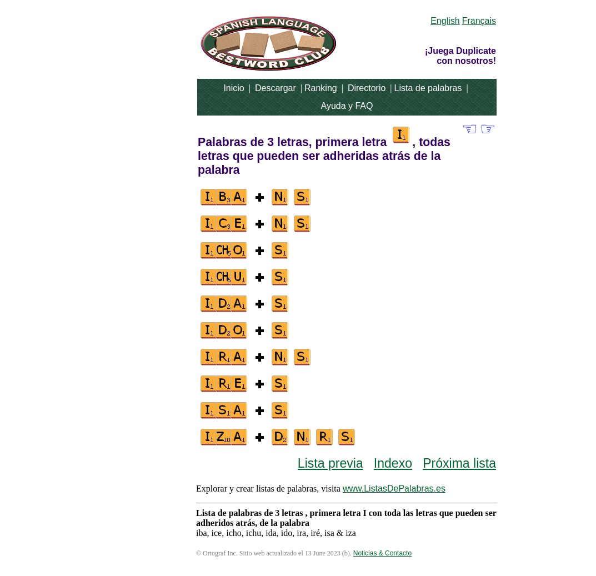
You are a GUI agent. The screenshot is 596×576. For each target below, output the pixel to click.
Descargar (275, 88)
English (444, 21)
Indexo (393, 463)
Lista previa (330, 463)
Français (479, 21)
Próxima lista (459, 463)
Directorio (366, 88)
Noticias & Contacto (382, 553)
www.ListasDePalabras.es (394, 488)
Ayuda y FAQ (347, 106)
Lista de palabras (428, 88)
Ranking (320, 88)
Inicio (233, 88)
